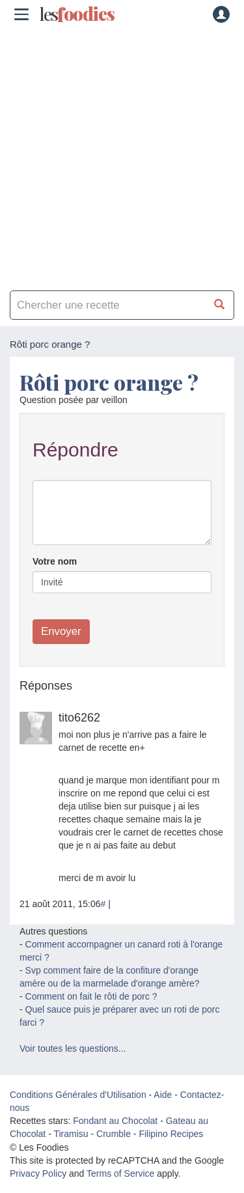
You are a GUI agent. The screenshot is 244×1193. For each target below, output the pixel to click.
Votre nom (55, 561)
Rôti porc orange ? (109, 382)
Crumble (113, 1134)
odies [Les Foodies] (77, 14)
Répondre (75, 449)
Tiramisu (70, 1134)
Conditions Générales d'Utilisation (78, 1094)
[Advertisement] (122, 155)
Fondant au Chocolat (115, 1121)
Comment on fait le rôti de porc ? (91, 996)
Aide (163, 1094)
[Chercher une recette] (219, 305)
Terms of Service (120, 1173)
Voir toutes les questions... (73, 1048)
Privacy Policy (38, 1173)
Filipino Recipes (171, 1134)
